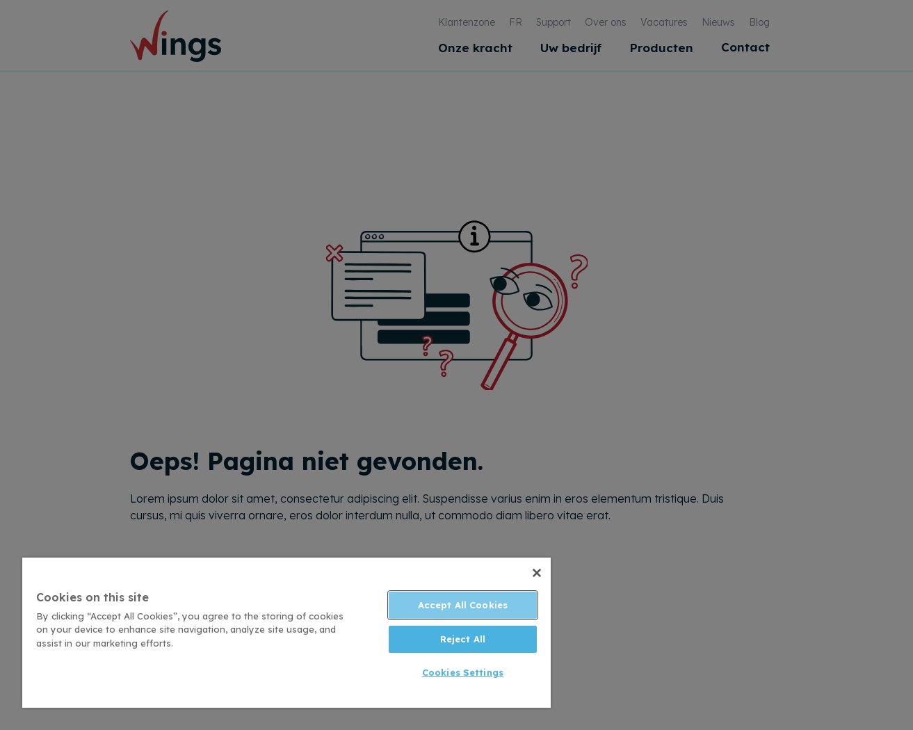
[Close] (537, 573)
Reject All (462, 638)
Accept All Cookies (463, 604)
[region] (286, 633)
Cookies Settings (462, 672)
